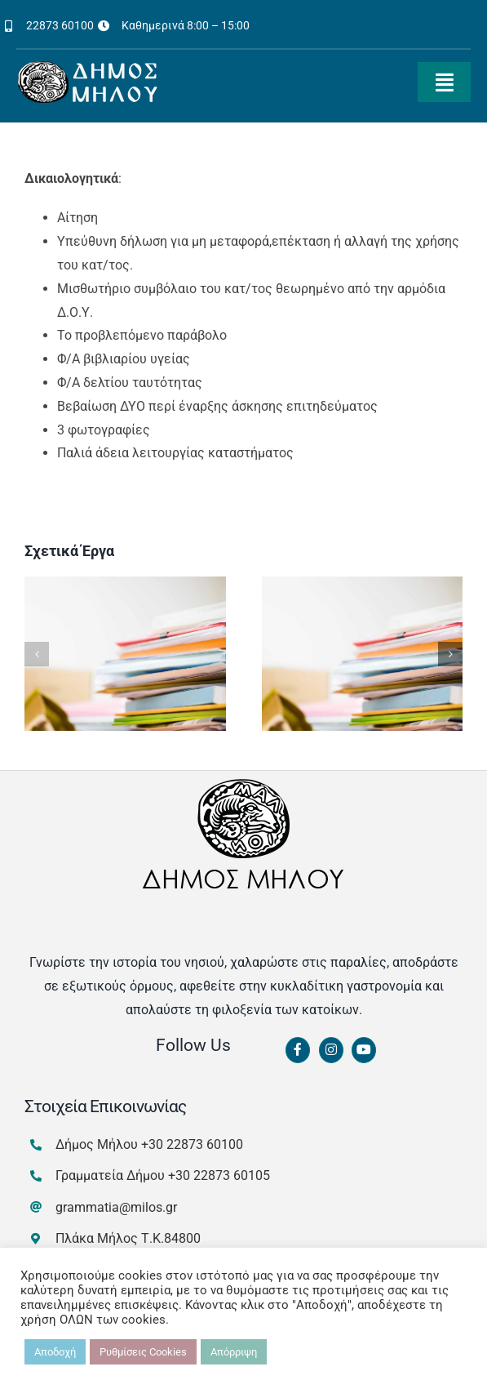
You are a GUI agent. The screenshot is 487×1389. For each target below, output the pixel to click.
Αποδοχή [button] (55, 1352)
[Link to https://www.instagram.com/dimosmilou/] (331, 1050)
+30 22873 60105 (219, 1175)
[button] (36, 654)
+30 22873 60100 (192, 1144)
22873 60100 (60, 25)
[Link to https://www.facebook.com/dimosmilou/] (298, 1050)
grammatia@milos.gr (116, 1207)
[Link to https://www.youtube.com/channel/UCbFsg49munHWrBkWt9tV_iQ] (364, 1050)
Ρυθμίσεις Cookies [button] (143, 1352)
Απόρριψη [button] (233, 1352)
